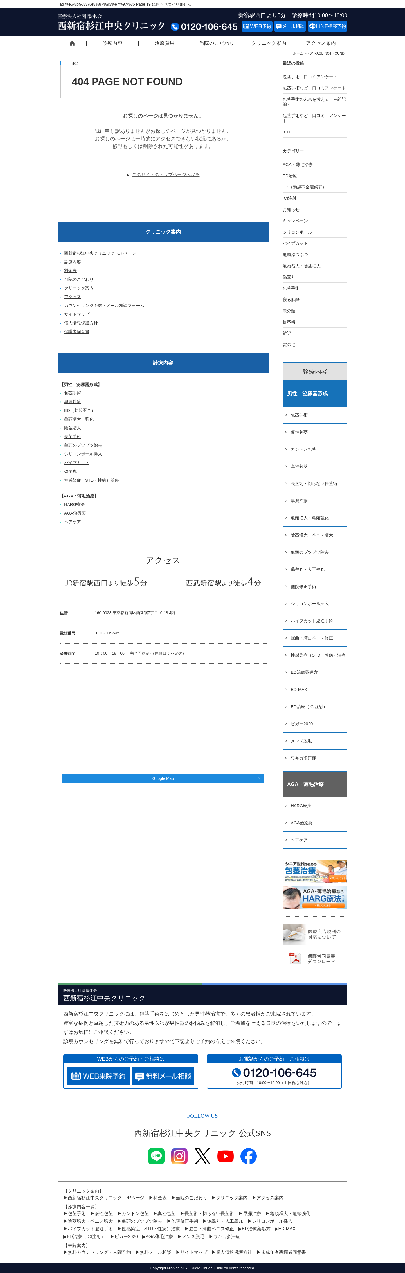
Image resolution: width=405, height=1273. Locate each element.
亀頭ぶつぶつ (295, 254)
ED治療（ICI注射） (309, 706)
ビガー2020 (302, 723)
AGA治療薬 (75, 513)
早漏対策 (72, 401)
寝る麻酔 (291, 299)
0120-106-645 (107, 633)
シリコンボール (297, 232)
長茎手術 (72, 436)
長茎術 (289, 322)
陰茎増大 (72, 427)
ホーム (298, 53)
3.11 (287, 131)
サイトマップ (76, 314)
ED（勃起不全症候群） (305, 187)
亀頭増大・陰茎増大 (302, 265)
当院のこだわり (217, 43)
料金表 (70, 270)
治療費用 (165, 43)
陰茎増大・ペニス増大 (312, 535)
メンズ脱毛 (301, 740)
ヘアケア (72, 521)
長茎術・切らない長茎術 (314, 483)
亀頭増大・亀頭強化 (310, 517)
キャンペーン (295, 220)
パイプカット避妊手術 (312, 620)
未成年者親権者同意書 (283, 1252)
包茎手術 (72, 392)
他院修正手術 (303, 586)
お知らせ (291, 209)
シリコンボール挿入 (83, 454)
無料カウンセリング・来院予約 (99, 1252)
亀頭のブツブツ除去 (83, 445)
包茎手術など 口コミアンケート (318, 88)
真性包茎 (299, 466)
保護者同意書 (76, 331)
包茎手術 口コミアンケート (310, 76)
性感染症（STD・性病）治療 (91, 480)
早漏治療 (299, 500)
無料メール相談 (155, 1252)
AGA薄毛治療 (159, 1236)
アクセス (72, 296)
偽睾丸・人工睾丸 (308, 569)
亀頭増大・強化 (79, 419)
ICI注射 (289, 198)
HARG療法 (74, 504)
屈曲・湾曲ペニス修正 (312, 638)
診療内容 (113, 43)
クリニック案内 (269, 43)
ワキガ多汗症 (303, 758)
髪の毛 (289, 344)
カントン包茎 (303, 449)
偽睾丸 (70, 471)
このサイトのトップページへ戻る (166, 174)
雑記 (287, 333)
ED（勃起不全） (79, 410)
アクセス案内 (321, 43)
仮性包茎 (299, 432)
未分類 (289, 310)
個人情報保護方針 (81, 322)
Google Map (163, 778)
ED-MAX (299, 689)
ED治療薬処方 (304, 672)
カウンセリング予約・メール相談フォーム (104, 305)
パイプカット (76, 462)
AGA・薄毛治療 (298, 164)
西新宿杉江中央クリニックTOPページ (72, 43)
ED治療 (290, 175)
